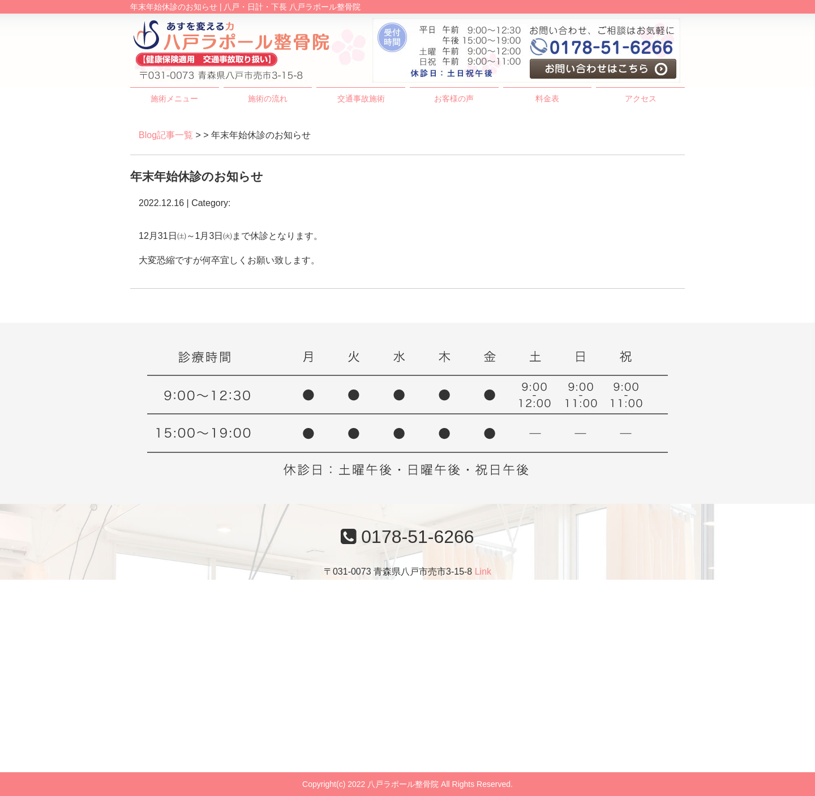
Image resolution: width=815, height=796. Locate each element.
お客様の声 (454, 98)
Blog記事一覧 (166, 135)
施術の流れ (268, 98)
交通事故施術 (361, 98)
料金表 (547, 98)
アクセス (641, 98)
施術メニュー (174, 98)
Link (483, 571)
